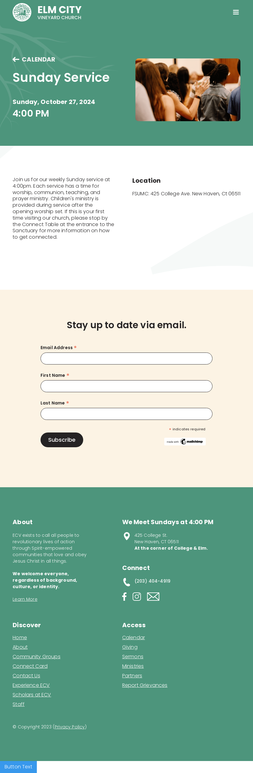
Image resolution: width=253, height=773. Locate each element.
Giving (130, 647)
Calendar (133, 637)
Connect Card (30, 666)
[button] (235, 12)
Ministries (133, 666)
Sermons (132, 656)
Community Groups (36, 656)
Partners (132, 675)
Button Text (18, 766)
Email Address (59, 348)
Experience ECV (31, 685)
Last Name (55, 403)
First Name (55, 375)
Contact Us (26, 675)
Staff (19, 704)
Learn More (25, 599)
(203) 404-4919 (152, 581)
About (20, 647)
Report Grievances (145, 686)
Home (20, 637)
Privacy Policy (70, 727)
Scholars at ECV (32, 694)
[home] (47, 12)
